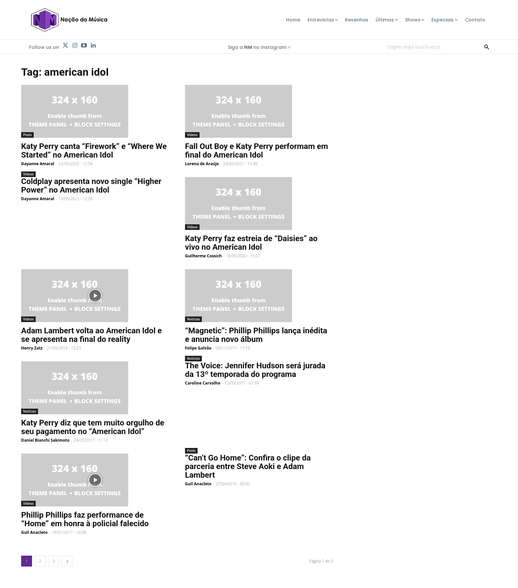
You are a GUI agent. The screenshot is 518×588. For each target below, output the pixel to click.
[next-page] (67, 561)
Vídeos (192, 134)
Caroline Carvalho (202, 383)
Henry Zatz (32, 348)
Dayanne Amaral (37, 163)
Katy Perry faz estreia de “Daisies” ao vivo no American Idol (251, 243)
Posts (27, 134)
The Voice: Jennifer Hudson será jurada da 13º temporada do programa (255, 370)
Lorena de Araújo (202, 163)
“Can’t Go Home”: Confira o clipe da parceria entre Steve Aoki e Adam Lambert (248, 466)
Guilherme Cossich (203, 256)
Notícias (193, 319)
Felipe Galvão (198, 348)
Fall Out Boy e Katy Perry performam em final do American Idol (256, 151)
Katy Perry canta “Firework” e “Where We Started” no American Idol (93, 151)
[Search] (486, 46)
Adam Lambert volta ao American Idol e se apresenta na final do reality (91, 335)
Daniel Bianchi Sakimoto (45, 440)
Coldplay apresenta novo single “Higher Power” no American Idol (91, 186)
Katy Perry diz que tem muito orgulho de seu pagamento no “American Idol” (92, 427)
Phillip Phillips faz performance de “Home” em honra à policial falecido (85, 519)
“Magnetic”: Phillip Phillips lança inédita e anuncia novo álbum (256, 335)
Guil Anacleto (34, 532)
